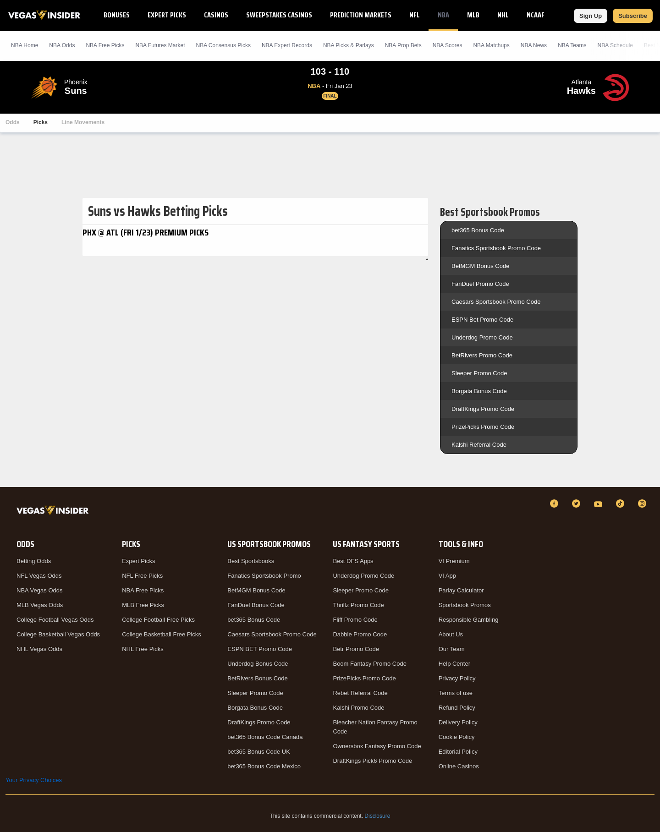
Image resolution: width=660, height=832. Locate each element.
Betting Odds (33, 561)
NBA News (534, 45)
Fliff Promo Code (355, 619)
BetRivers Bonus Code (257, 678)
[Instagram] (643, 503)
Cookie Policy (457, 736)
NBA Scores (447, 45)
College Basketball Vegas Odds (58, 634)
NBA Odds (62, 45)
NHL (503, 15)
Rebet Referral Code (360, 693)
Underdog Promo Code (482, 337)
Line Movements (82, 122)
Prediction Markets (360, 15)
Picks (40, 122)
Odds (13, 122)
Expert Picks (167, 15)
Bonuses (117, 15)
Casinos (216, 15)
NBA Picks (105, 45)
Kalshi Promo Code (358, 707)
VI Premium (454, 561)
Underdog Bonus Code (257, 663)
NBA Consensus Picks (223, 45)
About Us (451, 634)
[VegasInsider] (54, 512)
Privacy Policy (457, 678)
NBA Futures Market (160, 45)
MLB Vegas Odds (39, 605)
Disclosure (377, 816)
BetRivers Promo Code (481, 355)
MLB (473, 15)
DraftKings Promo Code (482, 408)
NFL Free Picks (142, 575)
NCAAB (571, 15)
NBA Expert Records (287, 45)
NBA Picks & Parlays (348, 45)
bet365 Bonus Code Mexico (264, 766)
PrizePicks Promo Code (482, 426)
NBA (443, 15)
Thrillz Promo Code (358, 605)
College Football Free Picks (158, 619)
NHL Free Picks (143, 649)
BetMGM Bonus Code (480, 266)
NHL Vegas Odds (39, 649)
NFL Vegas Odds (39, 575)
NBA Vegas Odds (39, 590)
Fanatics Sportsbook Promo (264, 575)
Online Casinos (459, 766)
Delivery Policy (458, 722)
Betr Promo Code (356, 649)
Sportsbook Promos (465, 605)
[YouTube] (599, 503)
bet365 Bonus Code (477, 230)
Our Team (452, 649)
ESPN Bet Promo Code (482, 319)
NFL (414, 15)
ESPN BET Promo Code (259, 649)
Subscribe (632, 15)
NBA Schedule (615, 45)
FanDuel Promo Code (480, 283)
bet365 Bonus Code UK (258, 751)
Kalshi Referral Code (478, 444)
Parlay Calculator (461, 590)
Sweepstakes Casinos (279, 15)
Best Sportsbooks (250, 561)
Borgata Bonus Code (479, 391)
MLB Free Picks (143, 605)
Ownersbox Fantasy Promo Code (377, 746)
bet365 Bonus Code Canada (264, 736)
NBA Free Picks (143, 590)
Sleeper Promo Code (479, 373)
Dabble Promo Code (360, 634)
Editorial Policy (458, 751)
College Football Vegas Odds (55, 619)
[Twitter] (577, 503)
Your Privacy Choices (34, 780)
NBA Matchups (491, 45)
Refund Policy (457, 707)
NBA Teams (572, 45)
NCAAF (535, 15)
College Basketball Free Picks (161, 634)
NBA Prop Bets (403, 45)
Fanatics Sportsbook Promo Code (496, 248)
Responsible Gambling (469, 619)
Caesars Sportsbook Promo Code (495, 301)
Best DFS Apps (353, 561)
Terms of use (456, 693)
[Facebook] (555, 503)
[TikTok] (621, 503)
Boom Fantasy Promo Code (369, 663)
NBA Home (24, 45)
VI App (447, 575)
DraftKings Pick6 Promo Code (372, 760)
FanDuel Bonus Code (255, 605)
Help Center (454, 663)
